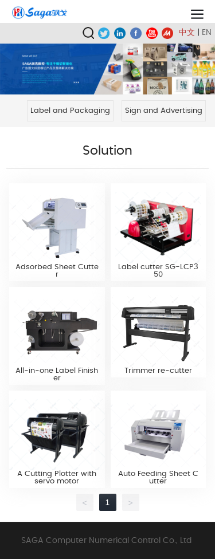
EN (207, 33)
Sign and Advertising (163, 111)
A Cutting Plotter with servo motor (56, 477)
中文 (187, 33)
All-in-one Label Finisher (56, 374)
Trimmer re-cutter (158, 371)
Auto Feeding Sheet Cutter (158, 477)
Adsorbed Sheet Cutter (57, 270)
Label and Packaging (70, 111)
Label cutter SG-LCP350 (158, 270)
